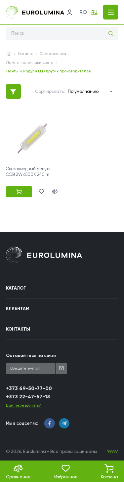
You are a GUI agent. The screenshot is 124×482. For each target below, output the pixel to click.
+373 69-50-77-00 (29, 388)
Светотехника (52, 53)
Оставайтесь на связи (31, 355)
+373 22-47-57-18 (28, 397)
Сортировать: (50, 91)
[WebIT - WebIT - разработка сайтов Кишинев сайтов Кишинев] (112, 451)
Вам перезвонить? (23, 405)
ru (94, 12)
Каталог (25, 53)
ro (83, 12)
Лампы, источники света (30, 62)
